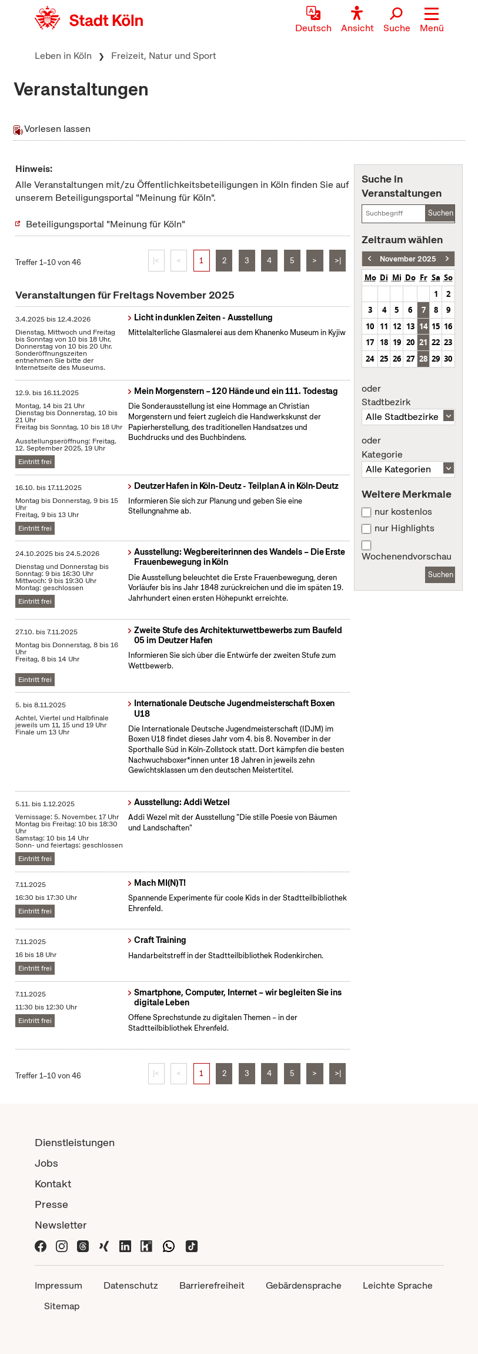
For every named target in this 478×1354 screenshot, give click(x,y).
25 (384, 358)
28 (423, 358)
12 (397, 326)
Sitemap (61, 1306)
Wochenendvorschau (407, 556)
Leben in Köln (63, 55)
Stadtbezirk (408, 396)
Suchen (440, 213)
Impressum (58, 1285)
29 (436, 358)
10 (370, 326)
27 (410, 358)
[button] (432, 20)
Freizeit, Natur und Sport (163, 55)
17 (370, 342)
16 (448, 326)
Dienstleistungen (75, 1142)
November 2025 (408, 259)
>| (338, 261)
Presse (51, 1204)
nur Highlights (404, 528)
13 (410, 326)
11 (384, 326)
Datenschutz (130, 1285)
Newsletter (61, 1224)
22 (436, 342)
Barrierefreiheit (212, 1285)
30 (448, 358)
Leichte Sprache (398, 1285)
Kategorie (408, 448)
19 (397, 342)
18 (384, 342)
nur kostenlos (403, 512)
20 (410, 342)
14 (423, 326)
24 (370, 358)
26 (397, 358)
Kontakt (53, 1183)
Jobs (46, 1163)
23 (448, 342)
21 (423, 342)
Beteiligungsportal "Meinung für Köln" (105, 224)
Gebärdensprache (304, 1285)
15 (436, 326)
